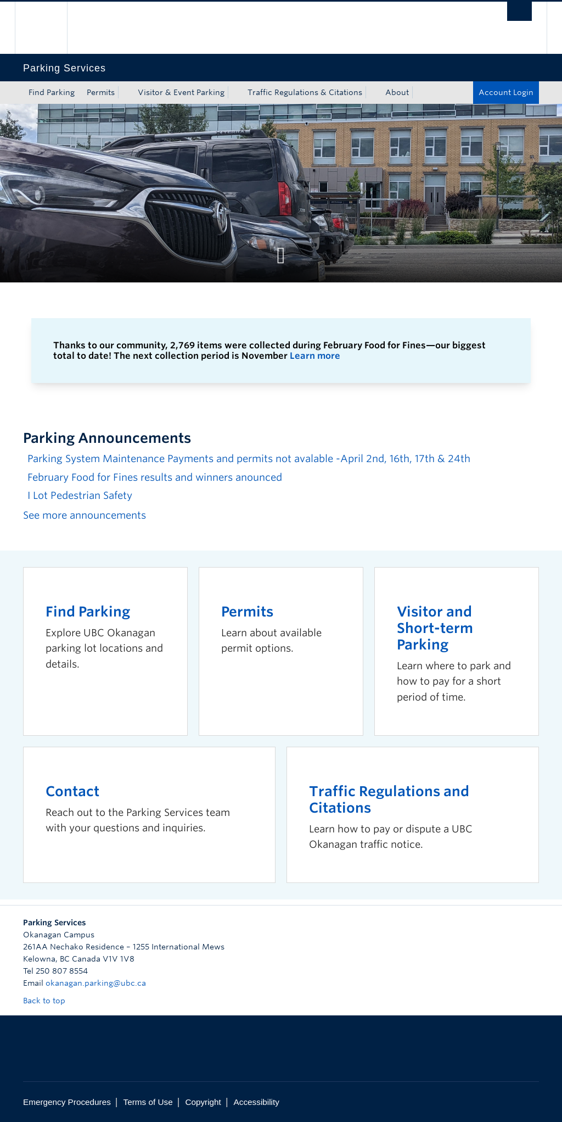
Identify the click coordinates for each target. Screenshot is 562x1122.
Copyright (203, 1102)
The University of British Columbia (49, 28)
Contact (72, 791)
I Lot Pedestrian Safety (79, 495)
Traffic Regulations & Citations (305, 92)
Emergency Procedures (67, 1102)
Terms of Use (148, 1102)
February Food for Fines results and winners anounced (154, 477)
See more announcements (84, 515)
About (397, 92)
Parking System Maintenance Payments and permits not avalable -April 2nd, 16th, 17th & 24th (248, 458)
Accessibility (256, 1102)
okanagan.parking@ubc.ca (96, 983)
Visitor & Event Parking (181, 92)
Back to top (49, 1000)
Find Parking (52, 92)
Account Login (506, 92)
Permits (101, 92)
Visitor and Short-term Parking (435, 628)
